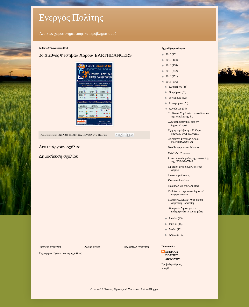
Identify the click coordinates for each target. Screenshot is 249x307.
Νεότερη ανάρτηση (50, 246)
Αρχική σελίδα (92, 246)
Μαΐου (173, 229)
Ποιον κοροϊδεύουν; (179, 175)
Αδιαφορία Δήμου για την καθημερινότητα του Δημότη (185, 210)
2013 (169, 81)
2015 (169, 71)
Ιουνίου (173, 224)
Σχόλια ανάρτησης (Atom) (67, 253)
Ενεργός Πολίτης (71, 17)
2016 (169, 65)
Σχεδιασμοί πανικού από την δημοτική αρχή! (183, 123)
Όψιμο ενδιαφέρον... (179, 180)
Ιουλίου (173, 218)
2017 (169, 59)
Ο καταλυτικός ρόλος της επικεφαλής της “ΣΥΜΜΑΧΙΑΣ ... (188, 160)
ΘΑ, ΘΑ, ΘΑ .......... (179, 152)
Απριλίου (174, 234)
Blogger (153, 289)
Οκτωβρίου (175, 97)
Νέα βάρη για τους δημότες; (183, 185)
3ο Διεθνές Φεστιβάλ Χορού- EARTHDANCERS (184, 140)
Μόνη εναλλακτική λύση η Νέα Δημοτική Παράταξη (185, 201)
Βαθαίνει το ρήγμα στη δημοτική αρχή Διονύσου (186, 193)
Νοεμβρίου (175, 92)
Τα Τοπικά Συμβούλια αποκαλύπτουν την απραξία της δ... (188, 115)
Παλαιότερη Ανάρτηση (136, 246)
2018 (169, 54)
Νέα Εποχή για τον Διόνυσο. (183, 147)
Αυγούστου (175, 108)
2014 (169, 76)
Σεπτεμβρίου (176, 103)
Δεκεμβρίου (176, 86)
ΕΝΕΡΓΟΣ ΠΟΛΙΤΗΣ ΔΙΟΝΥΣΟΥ (172, 255)
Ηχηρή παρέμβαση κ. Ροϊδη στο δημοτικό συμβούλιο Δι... (185, 132)
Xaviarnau (133, 289)
